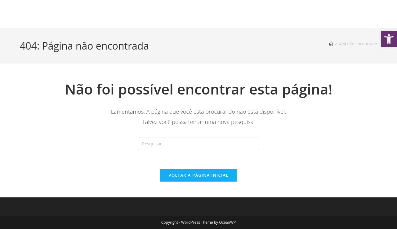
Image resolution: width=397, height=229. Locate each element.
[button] (389, 39)
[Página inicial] (331, 43)
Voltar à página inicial (198, 175)
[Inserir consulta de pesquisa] (198, 144)
